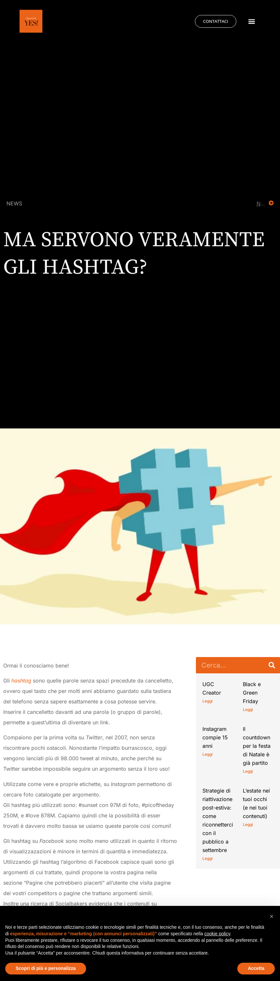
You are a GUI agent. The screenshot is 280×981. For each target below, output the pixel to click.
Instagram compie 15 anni (215, 737)
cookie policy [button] (217, 933)
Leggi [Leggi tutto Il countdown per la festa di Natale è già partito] (248, 771)
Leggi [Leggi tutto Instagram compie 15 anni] (207, 754)
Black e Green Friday (252, 692)
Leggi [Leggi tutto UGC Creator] (207, 701)
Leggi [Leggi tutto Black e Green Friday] (248, 709)
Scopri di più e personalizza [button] (46, 968)
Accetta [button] (256, 968)
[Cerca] (272, 665)
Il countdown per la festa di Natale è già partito (257, 746)
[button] (251, 21)
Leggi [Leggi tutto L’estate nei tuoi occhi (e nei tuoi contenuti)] (248, 824)
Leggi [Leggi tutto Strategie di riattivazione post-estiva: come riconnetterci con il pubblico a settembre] (207, 858)
